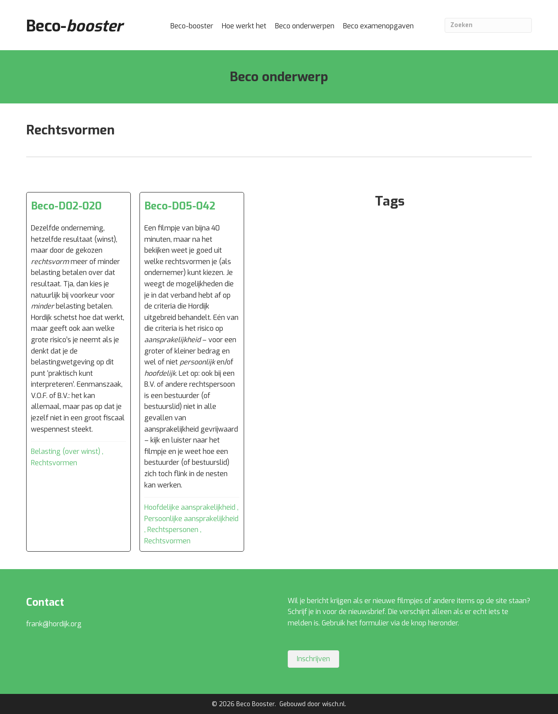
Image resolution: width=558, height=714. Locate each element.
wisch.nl (333, 704)
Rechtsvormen (54, 462)
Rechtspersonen (172, 529)
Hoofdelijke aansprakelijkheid (189, 507)
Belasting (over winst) (65, 451)
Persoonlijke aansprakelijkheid (191, 518)
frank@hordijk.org (54, 623)
